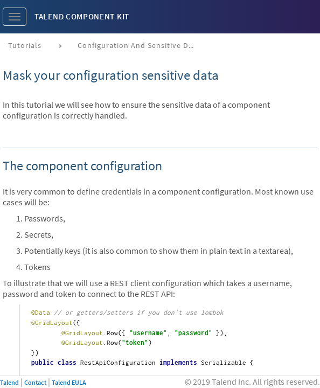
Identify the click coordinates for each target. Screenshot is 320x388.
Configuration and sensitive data (139, 45)
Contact (35, 382)
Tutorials (24, 45)
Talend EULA (69, 382)
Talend (9, 382)
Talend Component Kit (81, 16)
